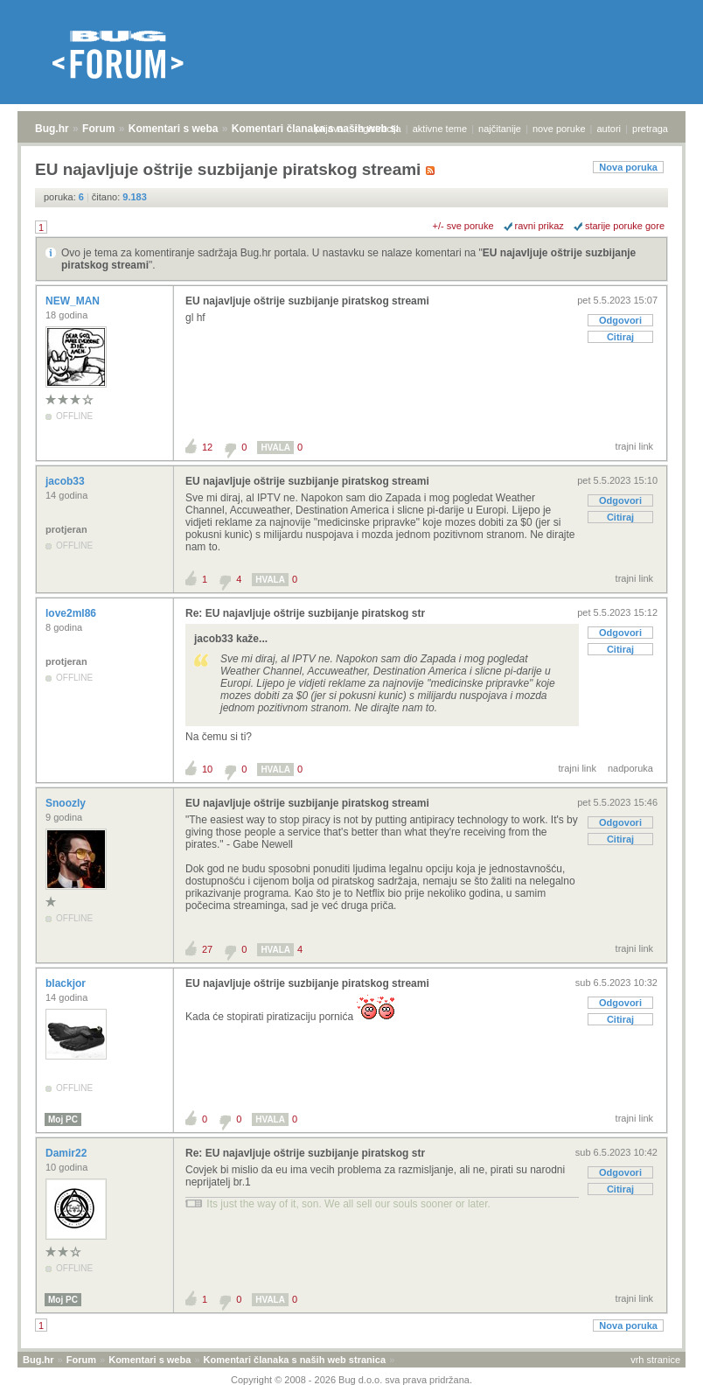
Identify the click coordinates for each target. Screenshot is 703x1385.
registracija (378, 128)
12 (207, 447)
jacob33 (66, 481)
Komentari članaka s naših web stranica (295, 1359)
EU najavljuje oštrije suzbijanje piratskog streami (307, 301)
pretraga (650, 128)
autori (609, 128)
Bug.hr (52, 128)
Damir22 (67, 1153)
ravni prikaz (539, 225)
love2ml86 (72, 613)
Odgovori (620, 320)
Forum (98, 128)
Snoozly (66, 803)
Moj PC (63, 1119)
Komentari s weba (174, 128)
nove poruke (559, 128)
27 (207, 949)
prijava (329, 128)
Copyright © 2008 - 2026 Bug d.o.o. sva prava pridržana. (351, 1380)
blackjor (66, 983)
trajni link (634, 446)
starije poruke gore (625, 225)
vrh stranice (655, 1359)
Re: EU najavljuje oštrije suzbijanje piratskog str (305, 613)
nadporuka (630, 768)
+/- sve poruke (463, 225)
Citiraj (620, 337)
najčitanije (499, 128)
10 (207, 769)
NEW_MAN (73, 301)
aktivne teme (440, 128)
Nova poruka (628, 167)
